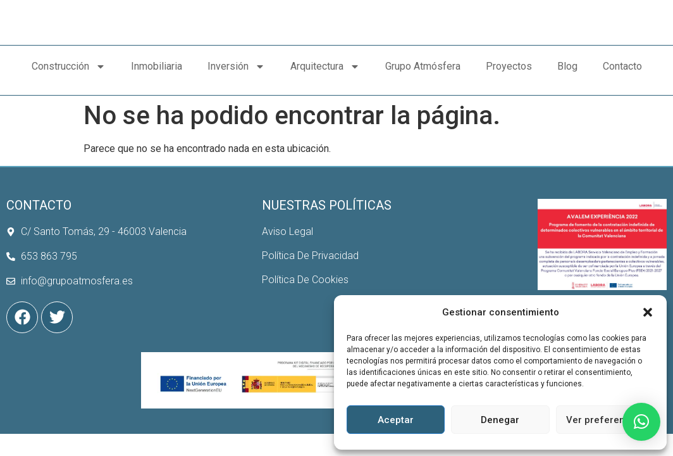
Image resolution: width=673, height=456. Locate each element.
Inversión (236, 84)
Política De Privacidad (310, 266)
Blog (567, 85)
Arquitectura (325, 84)
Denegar (500, 420)
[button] (647, 305)
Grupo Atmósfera (422, 85)
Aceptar (396, 420)
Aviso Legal (287, 242)
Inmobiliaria (156, 85)
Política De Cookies (305, 290)
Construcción (69, 84)
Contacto (622, 85)
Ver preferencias (605, 420)
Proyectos (509, 85)
